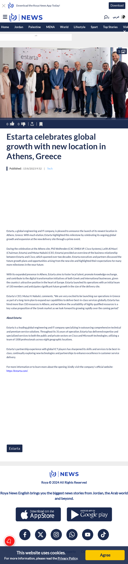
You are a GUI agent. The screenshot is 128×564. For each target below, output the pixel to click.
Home (5, 27)
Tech (50, 168)
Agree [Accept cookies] (105, 555)
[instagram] (56, 534)
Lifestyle (79, 27)
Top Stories (110, 27)
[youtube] (87, 534)
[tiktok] (103, 534)
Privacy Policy (67, 558)
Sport (94, 27)
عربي (116, 16)
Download (117, 5)
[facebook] (24, 534)
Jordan (18, 27)
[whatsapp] (72, 534)
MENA (50, 27)
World (64, 27)
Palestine (34, 27)
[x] (40, 534)
